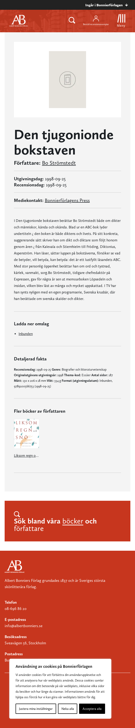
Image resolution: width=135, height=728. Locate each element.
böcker (72, 521)
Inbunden (26, 334)
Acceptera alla (92, 709)
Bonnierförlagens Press (67, 200)
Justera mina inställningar (36, 709)
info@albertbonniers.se (23, 625)
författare (29, 528)
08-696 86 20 (15, 608)
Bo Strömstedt (59, 163)
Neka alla (67, 709)
